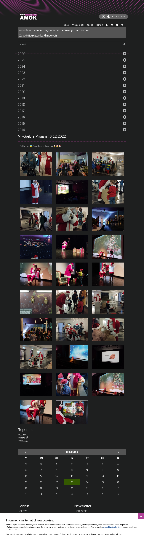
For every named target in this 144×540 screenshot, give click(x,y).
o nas (66, 24)
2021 (21, 85)
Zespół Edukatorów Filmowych (38, 35)
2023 (21, 72)
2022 (21, 79)
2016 (21, 117)
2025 (21, 60)
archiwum (82, 30)
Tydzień (24, 437)
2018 (21, 104)
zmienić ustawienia (111, 527)
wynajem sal (77, 24)
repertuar (25, 30)
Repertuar (26, 430)
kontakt (99, 24)
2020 (21, 91)
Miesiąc (24, 440)
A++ (123, 16)
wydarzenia (52, 30)
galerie (89, 24)
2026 (21, 53)
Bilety (23, 511)
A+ (117, 16)
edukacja (67, 30)
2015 (21, 123)
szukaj (72, 44)
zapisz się (81, 511)
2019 (21, 98)
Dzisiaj (23, 434)
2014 (21, 129)
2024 (21, 66)
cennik (38, 30)
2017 (21, 110)
